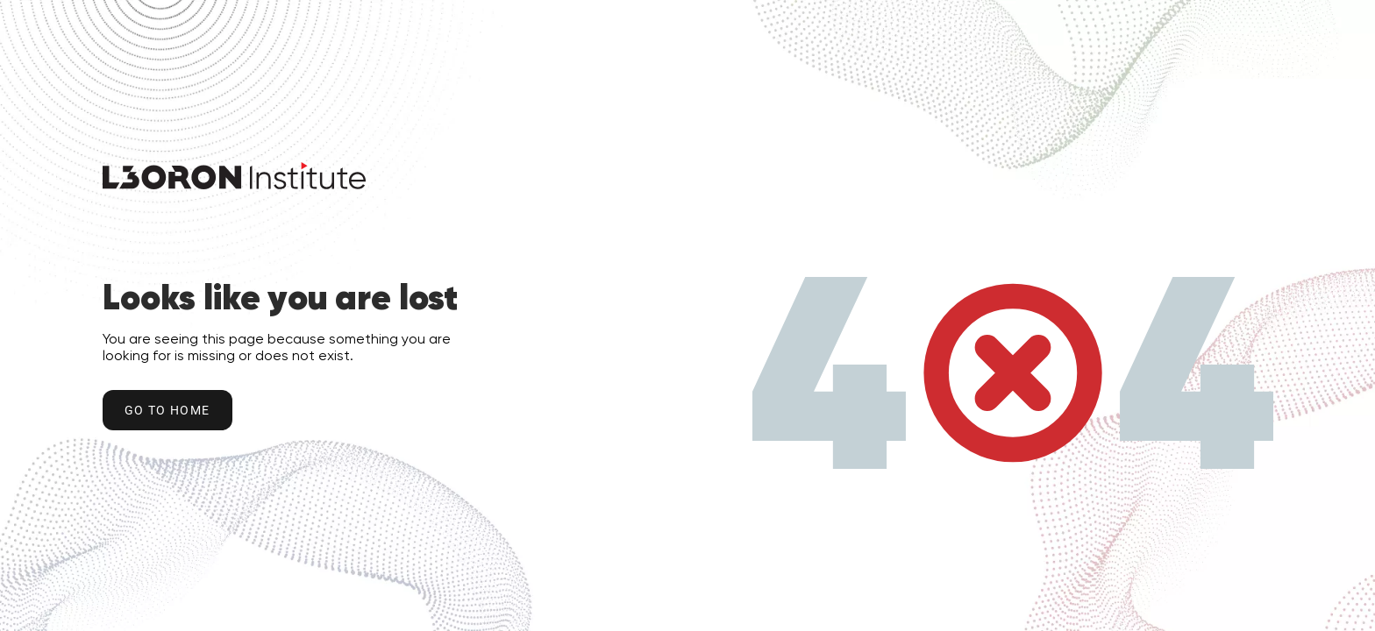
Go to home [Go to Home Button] (167, 410)
